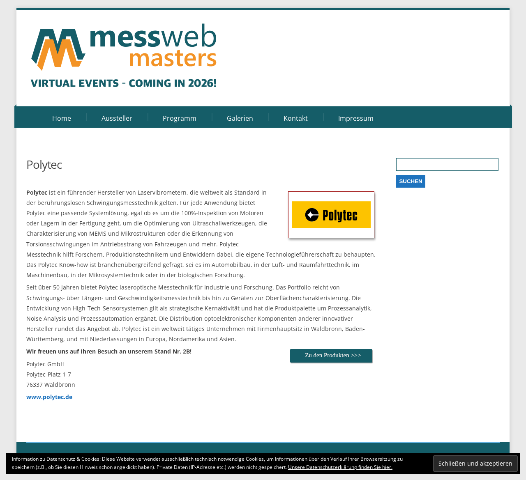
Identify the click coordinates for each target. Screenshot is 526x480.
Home (61, 118)
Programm (179, 118)
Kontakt (296, 118)
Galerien (240, 118)
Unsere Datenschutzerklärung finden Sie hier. (340, 467)
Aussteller (117, 118)
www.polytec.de (49, 397)
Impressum (356, 118)
